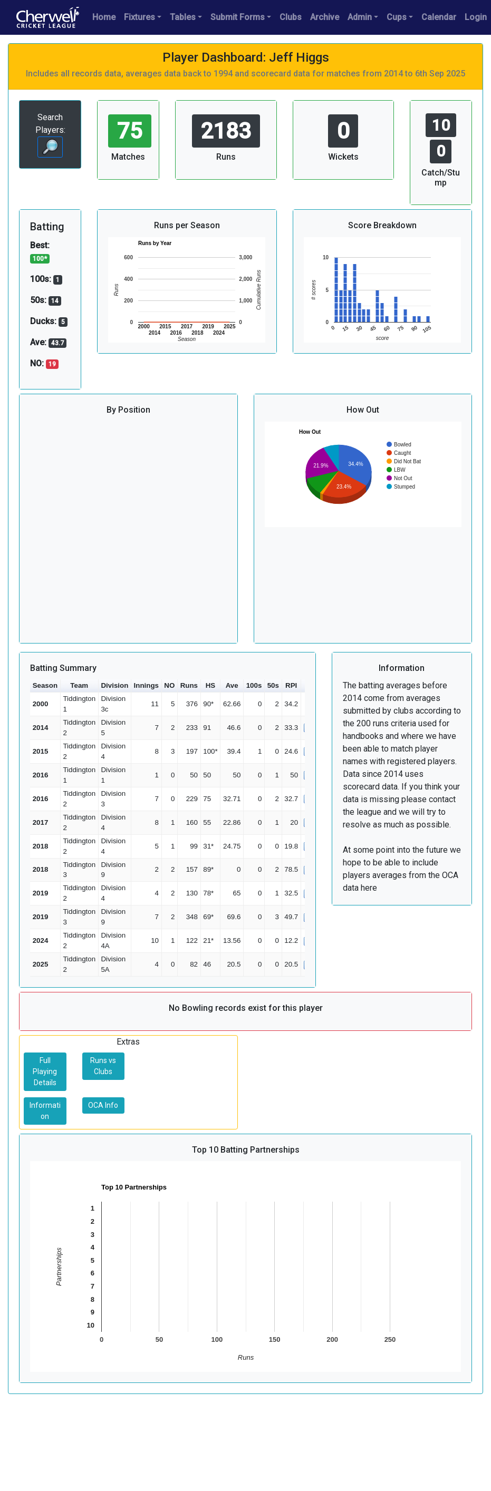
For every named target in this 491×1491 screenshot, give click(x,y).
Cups (397, 17)
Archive (324, 17)
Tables (183, 17)
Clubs (291, 17)
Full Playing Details (45, 1071)
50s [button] (273, 685)
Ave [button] (232, 685)
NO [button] (169, 685)
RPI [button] (291, 685)
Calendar (438, 17)
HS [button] (211, 685)
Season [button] (45, 685)
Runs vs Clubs (103, 1066)
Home (103, 17)
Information (45, 1110)
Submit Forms (237, 17)
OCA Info (103, 1105)
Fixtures (139, 17)
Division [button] (114, 685)
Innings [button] (146, 685)
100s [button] (254, 685)
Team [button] (79, 685)
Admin (360, 17)
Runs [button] (189, 685)
